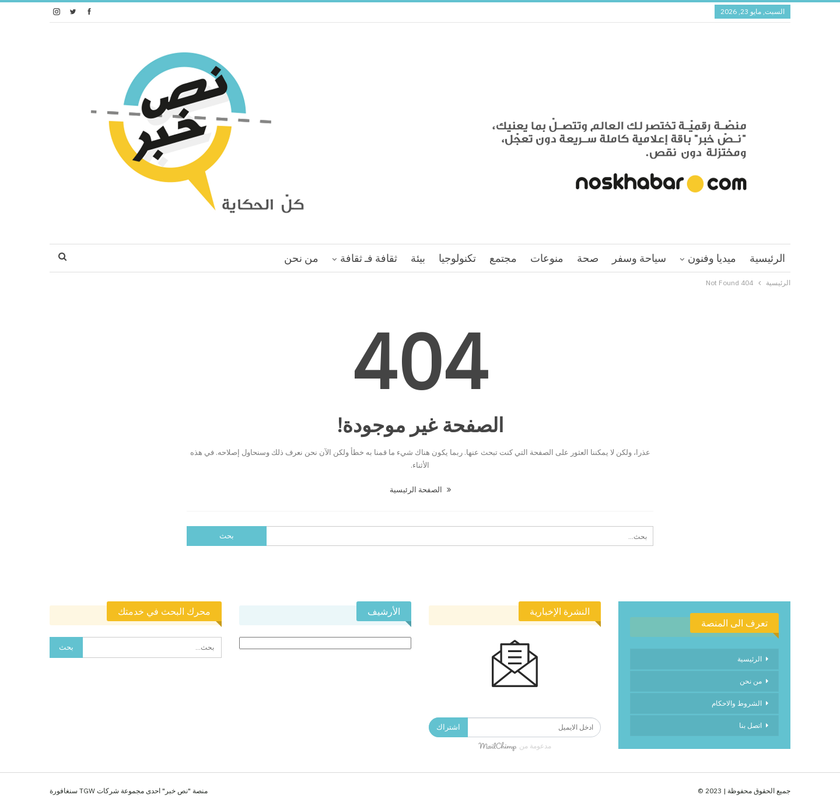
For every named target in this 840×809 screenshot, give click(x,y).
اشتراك (448, 727)
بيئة (418, 258)
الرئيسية (767, 258)
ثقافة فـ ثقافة (368, 258)
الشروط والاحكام (737, 703)
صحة (587, 258)
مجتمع (503, 258)
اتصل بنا (750, 725)
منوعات (547, 258)
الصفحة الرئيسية (420, 490)
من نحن (301, 258)
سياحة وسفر (639, 258)
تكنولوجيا (457, 258)
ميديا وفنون (712, 258)
